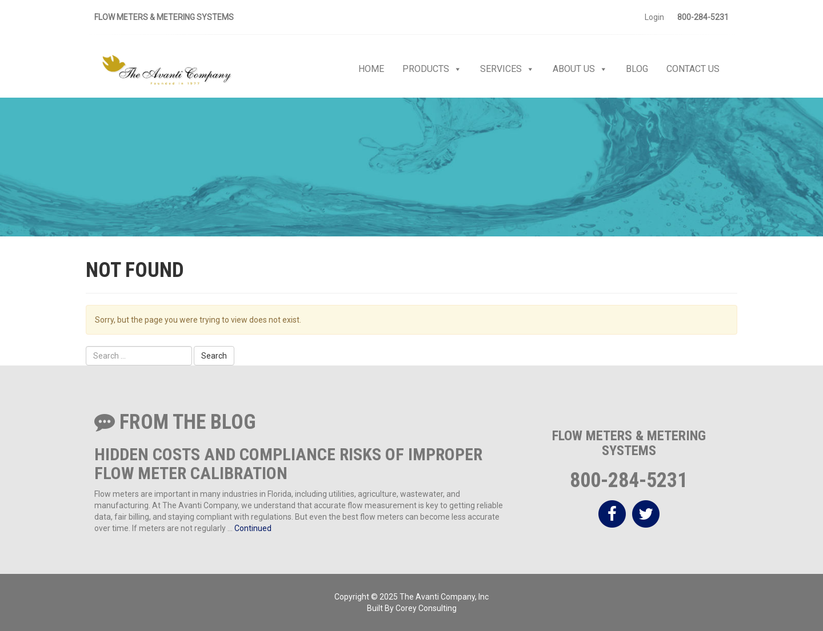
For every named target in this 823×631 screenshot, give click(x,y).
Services (507, 69)
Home (371, 68)
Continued (252, 528)
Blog (637, 68)
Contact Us (693, 68)
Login (654, 17)
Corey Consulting (426, 608)
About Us (580, 69)
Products (432, 69)
